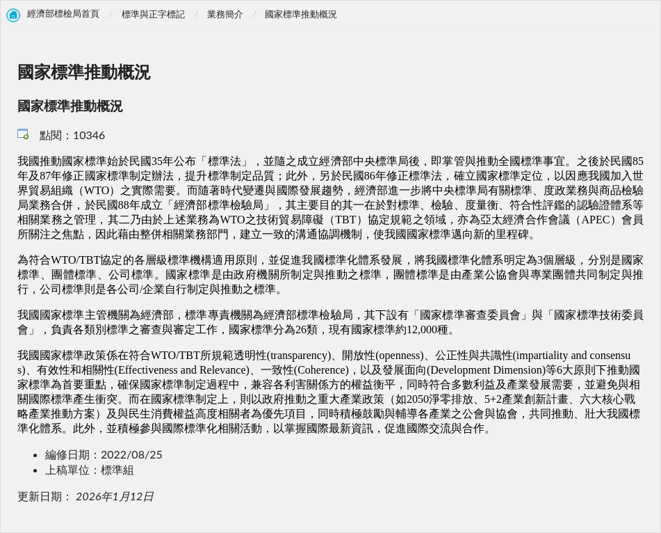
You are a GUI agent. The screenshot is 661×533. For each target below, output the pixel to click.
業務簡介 (225, 13)
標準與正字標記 (153, 13)
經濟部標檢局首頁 (63, 13)
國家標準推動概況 (301, 13)
